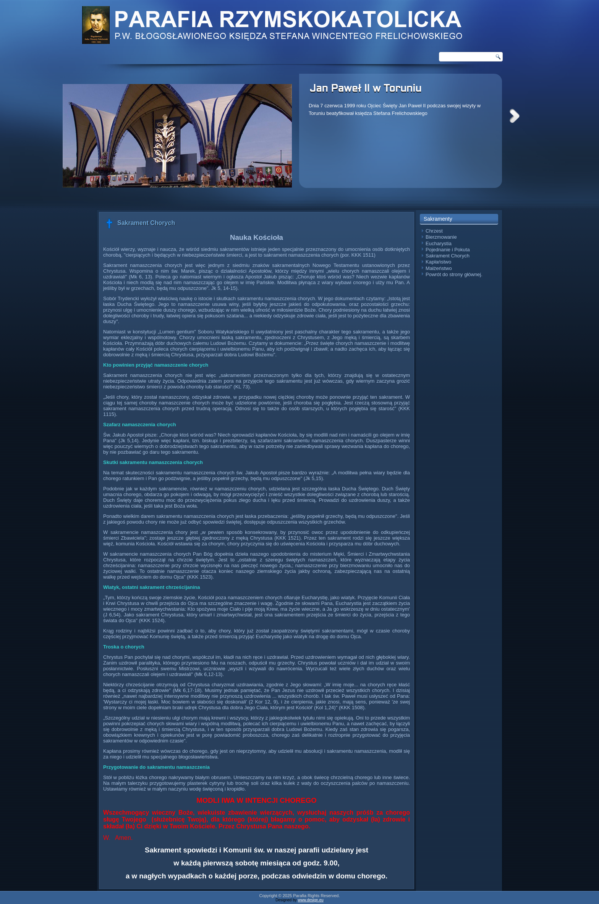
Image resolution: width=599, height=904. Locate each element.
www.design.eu (311, 900)
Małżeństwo (439, 268)
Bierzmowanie (441, 237)
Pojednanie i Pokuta (448, 249)
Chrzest (434, 231)
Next (515, 116)
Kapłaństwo (438, 262)
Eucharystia (439, 243)
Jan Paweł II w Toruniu (365, 89)
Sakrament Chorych (447, 256)
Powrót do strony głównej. (454, 274)
